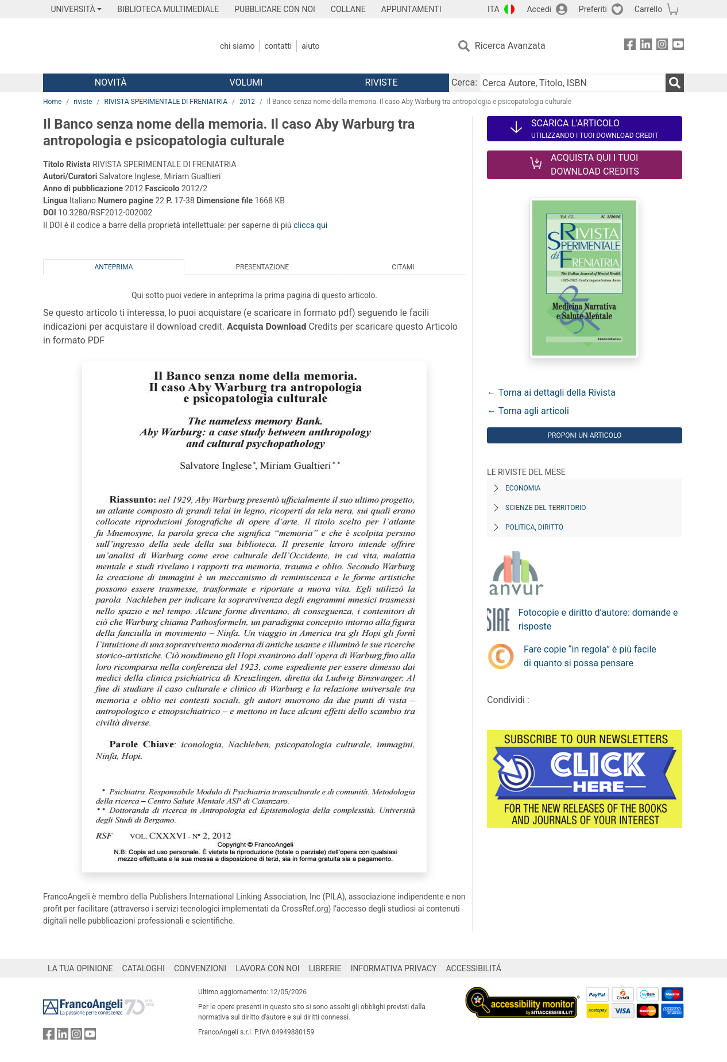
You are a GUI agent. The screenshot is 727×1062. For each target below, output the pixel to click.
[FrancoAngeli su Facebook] (630, 46)
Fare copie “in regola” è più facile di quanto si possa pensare (590, 656)
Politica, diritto (534, 527)
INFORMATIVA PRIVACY (394, 968)
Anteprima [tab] (114, 267)
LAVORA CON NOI (267, 968)
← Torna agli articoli (528, 411)
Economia (522, 488)
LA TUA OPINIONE (80, 968)
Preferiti (593, 9)
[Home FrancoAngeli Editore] (119, 46)
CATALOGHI (143, 968)
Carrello (648, 9)
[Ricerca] (675, 83)
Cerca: (464, 82)
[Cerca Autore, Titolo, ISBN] (572, 83)
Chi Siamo (237, 46)
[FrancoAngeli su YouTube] (678, 46)
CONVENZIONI (200, 968)
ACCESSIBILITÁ (473, 968)
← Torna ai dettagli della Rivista (551, 392)
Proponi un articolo (584, 435)
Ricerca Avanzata (510, 45)
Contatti (278, 46)
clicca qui (310, 225)
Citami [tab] (403, 267)
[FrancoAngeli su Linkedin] (646, 46)
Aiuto (310, 46)
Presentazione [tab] (262, 267)
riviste (83, 102)
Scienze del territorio (545, 508)
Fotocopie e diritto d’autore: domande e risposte (598, 619)
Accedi (539, 9)
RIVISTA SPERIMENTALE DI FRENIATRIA (165, 102)
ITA (494, 9)
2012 (247, 102)
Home (52, 102)
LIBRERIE (325, 968)
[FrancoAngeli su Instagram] (662, 46)
